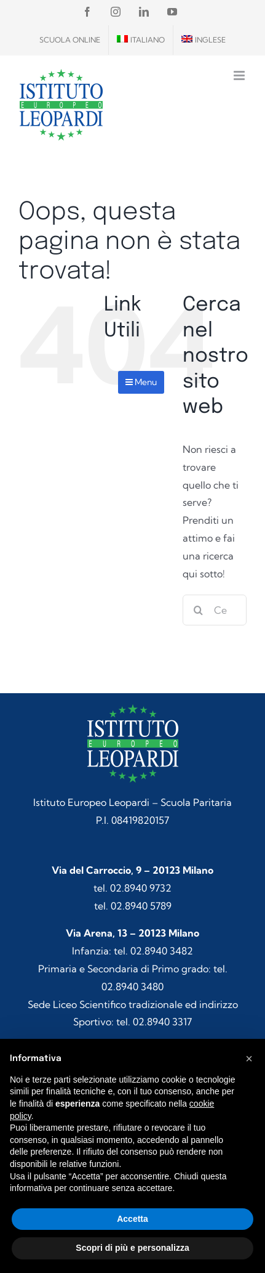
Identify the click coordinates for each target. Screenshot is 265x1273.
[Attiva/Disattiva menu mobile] (240, 75)
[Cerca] (198, 610)
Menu (141, 382)
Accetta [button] (132, 1219)
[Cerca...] (215, 610)
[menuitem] (141, 40)
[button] (249, 1058)
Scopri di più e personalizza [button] (132, 1248)
